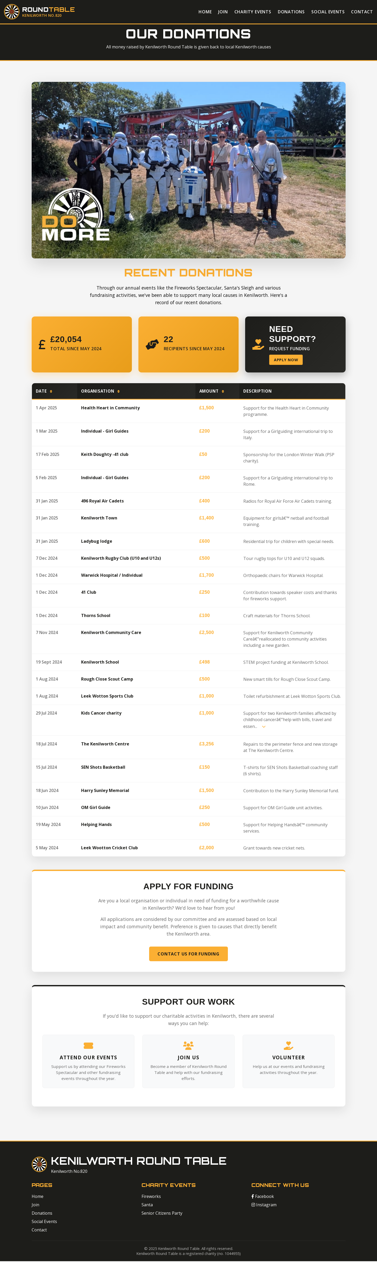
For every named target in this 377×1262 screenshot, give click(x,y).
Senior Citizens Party (162, 1214)
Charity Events (252, 12)
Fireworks (151, 1197)
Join (223, 12)
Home (205, 12)
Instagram (264, 1205)
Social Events (328, 12)
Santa (147, 1205)
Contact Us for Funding (188, 954)
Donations (291, 12)
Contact (362, 12)
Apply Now (287, 360)
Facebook (262, 1197)
